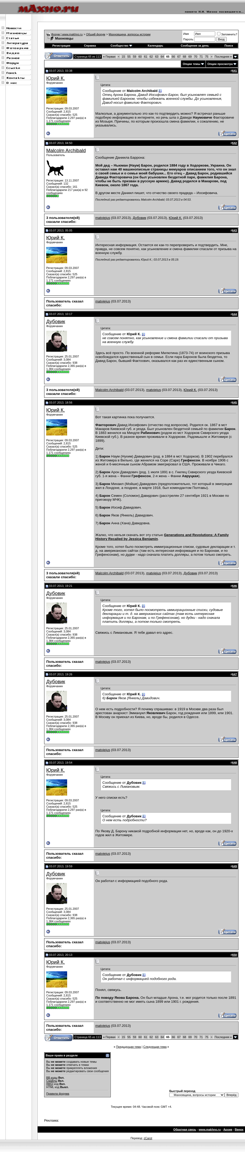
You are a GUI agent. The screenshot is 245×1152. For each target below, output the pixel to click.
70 (195, 56)
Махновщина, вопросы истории (129, 34)
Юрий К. (55, 78)
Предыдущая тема (128, 1046)
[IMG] (49, 1083)
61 (145, 56)
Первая (109, 56)
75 (206, 56)
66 (173, 56)
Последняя (223, 56)
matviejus (102, 218)
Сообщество (121, 45)
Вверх (239, 1129)
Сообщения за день (195, 45)
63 (156, 56)
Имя (186, 33)
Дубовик (139, 218)
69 (189, 56)
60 (140, 56)
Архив (227, 1129)
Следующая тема (154, 1046)
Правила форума (57, 1093)
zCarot (148, 1138)
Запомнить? (227, 34)
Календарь (155, 45)
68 (184, 56)
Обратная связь (184, 1129)
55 (129, 56)
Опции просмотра (220, 63)
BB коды (51, 1077)
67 (178, 56)
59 (134, 56)
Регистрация (61, 45)
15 (123, 56)
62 (151, 56)
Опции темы (191, 63)
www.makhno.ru (210, 1129)
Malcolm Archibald (66, 150)
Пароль (188, 39)
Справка (90, 45)
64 (162, 56)
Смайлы (51, 1080)
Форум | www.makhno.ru (67, 34)
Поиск (228, 45)
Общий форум (95, 34)
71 (201, 56)
